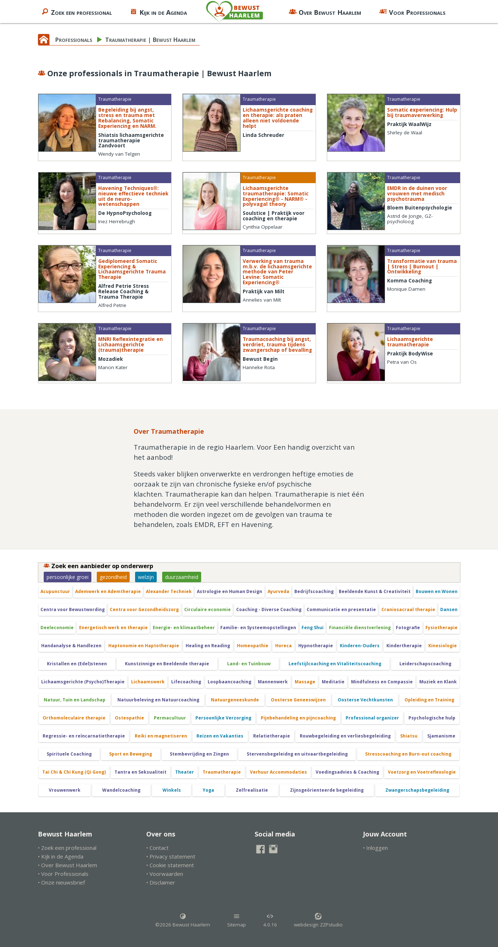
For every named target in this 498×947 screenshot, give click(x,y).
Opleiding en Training (429, 700)
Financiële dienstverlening (360, 627)
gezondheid (113, 577)
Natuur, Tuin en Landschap (74, 700)
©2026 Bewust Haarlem (182, 920)
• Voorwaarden (164, 873)
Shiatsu (408, 736)
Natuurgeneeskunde (235, 700)
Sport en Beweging (130, 754)
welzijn (146, 577)
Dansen (449, 609)
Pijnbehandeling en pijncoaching (298, 718)
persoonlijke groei (67, 577)
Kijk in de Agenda (158, 11)
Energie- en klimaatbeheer (184, 627)
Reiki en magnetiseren (161, 736)
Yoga (208, 790)
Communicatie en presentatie (341, 609)
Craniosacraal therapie (408, 609)
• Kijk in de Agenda (60, 856)
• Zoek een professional (67, 847)
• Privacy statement (170, 856)
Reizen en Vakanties (219, 736)
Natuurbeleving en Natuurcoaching (158, 700)
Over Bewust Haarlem (325, 11)
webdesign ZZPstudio (318, 920)
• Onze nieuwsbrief (61, 882)
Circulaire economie (207, 609)
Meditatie (333, 682)
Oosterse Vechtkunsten (365, 700)
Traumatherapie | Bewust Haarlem (150, 39)
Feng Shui (313, 627)
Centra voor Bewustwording (72, 609)
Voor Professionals (412, 11)
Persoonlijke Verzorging (223, 718)
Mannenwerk (273, 682)
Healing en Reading (208, 646)
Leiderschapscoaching (425, 664)
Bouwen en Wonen (437, 591)
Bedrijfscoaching (314, 591)
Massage (305, 682)
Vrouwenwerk (65, 790)
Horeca (283, 646)
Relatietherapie (271, 736)
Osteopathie (129, 718)
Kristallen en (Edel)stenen (77, 664)
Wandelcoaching (121, 790)
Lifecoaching (186, 682)
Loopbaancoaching (229, 682)
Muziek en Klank (438, 682)
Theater (184, 772)
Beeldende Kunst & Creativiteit (375, 591)
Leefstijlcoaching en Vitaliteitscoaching (335, 664)
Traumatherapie (222, 772)
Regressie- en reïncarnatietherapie (84, 736)
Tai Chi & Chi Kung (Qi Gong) (74, 772)
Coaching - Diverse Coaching (269, 609)
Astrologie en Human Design (229, 591)
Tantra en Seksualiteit (140, 772)
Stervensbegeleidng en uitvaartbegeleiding (297, 754)
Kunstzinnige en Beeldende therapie (167, 664)
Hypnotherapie (315, 646)
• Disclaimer (160, 882)
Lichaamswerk (148, 682)
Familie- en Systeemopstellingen (258, 627)
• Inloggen (375, 847)
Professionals (73, 39)
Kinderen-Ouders (360, 646)
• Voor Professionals (63, 873)
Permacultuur (170, 718)
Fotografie (408, 627)
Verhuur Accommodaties (278, 772)
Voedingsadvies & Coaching (347, 772)
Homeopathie (252, 646)
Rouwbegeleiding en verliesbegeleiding (345, 736)
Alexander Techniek (169, 591)
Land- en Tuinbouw (248, 664)
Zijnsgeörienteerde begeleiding (327, 790)
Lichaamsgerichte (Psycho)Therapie (83, 682)
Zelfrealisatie (252, 790)
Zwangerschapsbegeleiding (417, 790)
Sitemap (236, 920)
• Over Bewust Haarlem (67, 865)
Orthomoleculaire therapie (74, 718)
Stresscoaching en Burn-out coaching (408, 754)
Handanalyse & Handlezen (71, 646)
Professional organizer (372, 718)
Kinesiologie (442, 646)
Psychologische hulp (431, 718)
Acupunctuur (55, 591)
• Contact (157, 847)
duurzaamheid (181, 577)
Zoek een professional (76, 11)
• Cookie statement (170, 865)
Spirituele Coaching (69, 754)
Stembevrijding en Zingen (199, 754)
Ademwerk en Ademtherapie (108, 591)
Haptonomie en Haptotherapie (143, 646)
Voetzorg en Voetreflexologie (422, 772)
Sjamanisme (441, 736)
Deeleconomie (57, 627)
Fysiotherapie (441, 627)
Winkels (172, 790)
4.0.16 (270, 920)
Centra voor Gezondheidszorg (144, 609)
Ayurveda (278, 591)
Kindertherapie (404, 646)
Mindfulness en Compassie (382, 682)
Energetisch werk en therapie (113, 627)
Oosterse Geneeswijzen (298, 700)
